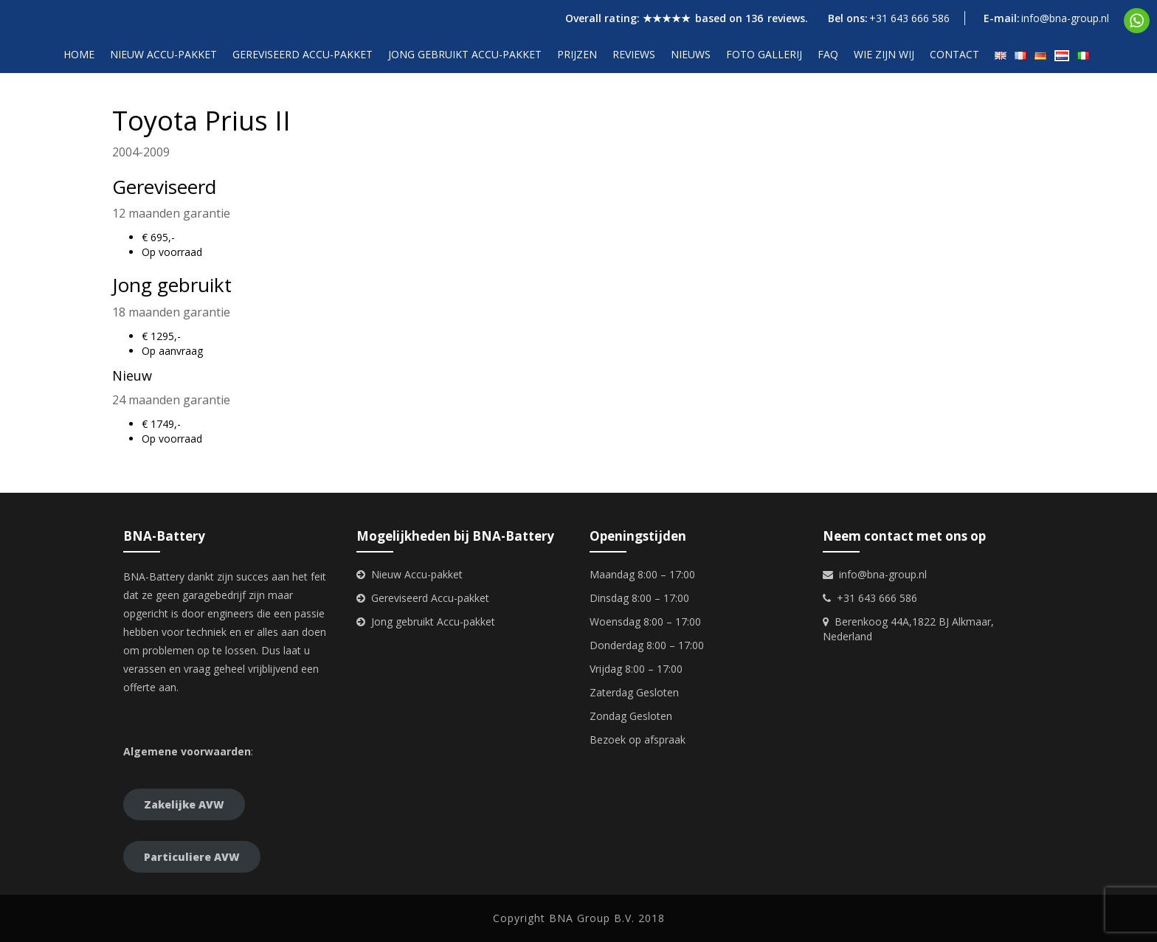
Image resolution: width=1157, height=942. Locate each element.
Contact (954, 54)
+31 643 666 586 (909, 18)
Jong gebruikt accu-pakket (465, 54)
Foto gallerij (764, 54)
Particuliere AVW (192, 857)
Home (78, 54)
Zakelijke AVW (184, 804)
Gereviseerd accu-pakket (302, 54)
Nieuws (691, 54)
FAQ (828, 54)
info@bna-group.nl (1065, 18)
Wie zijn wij (884, 54)
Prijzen (577, 54)
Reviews (633, 54)
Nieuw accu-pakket (163, 54)
